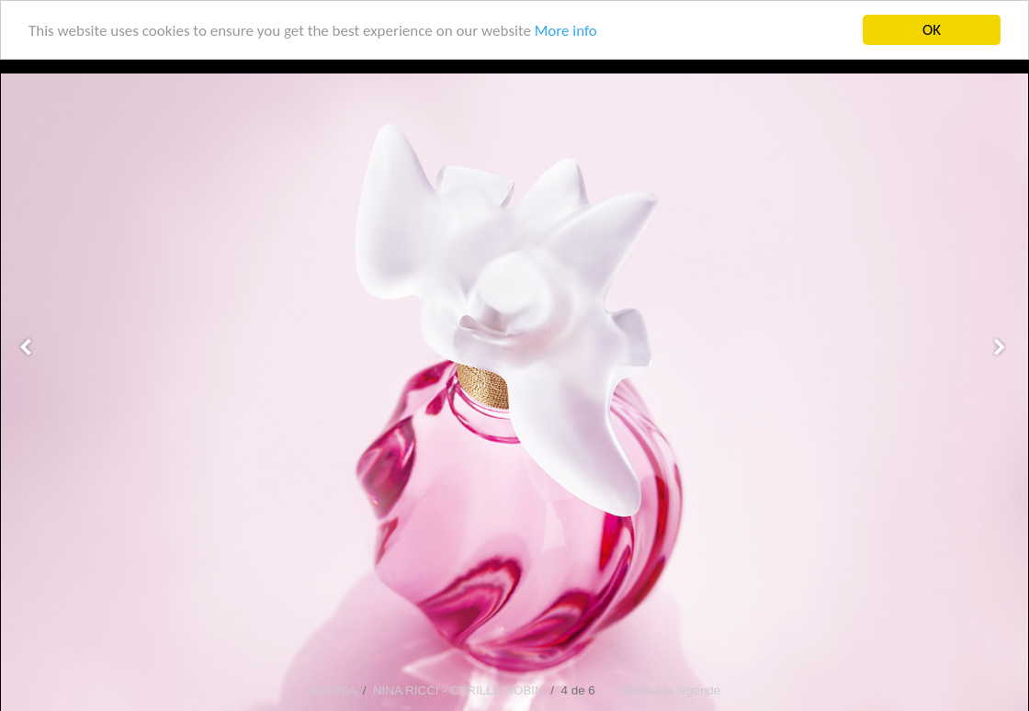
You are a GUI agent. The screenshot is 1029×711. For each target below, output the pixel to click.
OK (931, 30)
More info (566, 30)
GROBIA (332, 690)
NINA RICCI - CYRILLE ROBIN (458, 690)
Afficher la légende (669, 690)
